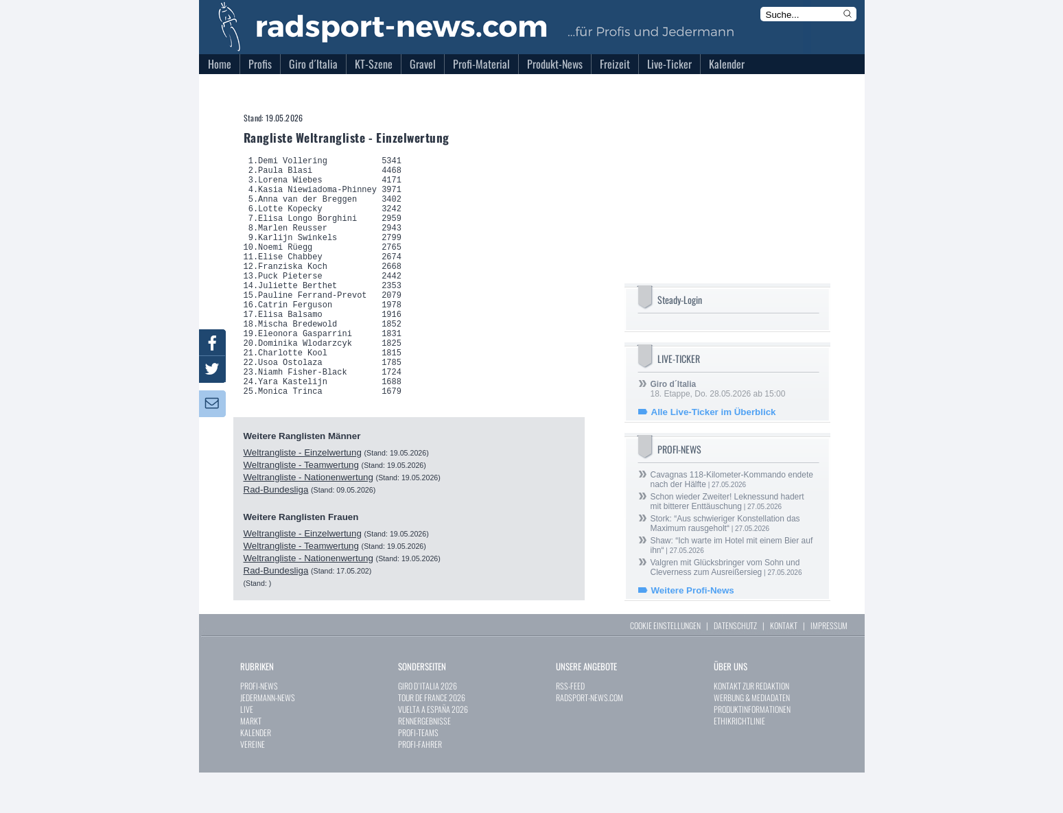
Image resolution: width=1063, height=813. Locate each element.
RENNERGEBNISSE (424, 761)
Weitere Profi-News (692, 590)
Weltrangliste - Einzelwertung (303, 504)
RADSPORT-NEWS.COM (589, 738)
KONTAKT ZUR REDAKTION (751, 726)
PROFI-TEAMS (418, 773)
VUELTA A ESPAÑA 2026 (433, 749)
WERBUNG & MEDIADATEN (752, 738)
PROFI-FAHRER (420, 784)
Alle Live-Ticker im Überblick (713, 412)
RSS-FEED (570, 726)
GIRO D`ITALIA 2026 (427, 726)
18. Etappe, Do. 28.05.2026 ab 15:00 (718, 389)
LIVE (246, 749)
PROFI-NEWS (259, 726)
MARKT (250, 761)
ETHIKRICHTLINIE (739, 761)
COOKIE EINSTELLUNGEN (665, 666)
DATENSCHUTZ (735, 666)
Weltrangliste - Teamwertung (301, 516)
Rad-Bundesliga (276, 541)
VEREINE (252, 784)
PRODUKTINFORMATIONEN (752, 749)
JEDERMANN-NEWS (267, 738)
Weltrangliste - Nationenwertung (308, 528)
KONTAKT (783, 666)
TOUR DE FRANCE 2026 (431, 738)
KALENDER (255, 773)
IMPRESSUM (829, 666)
